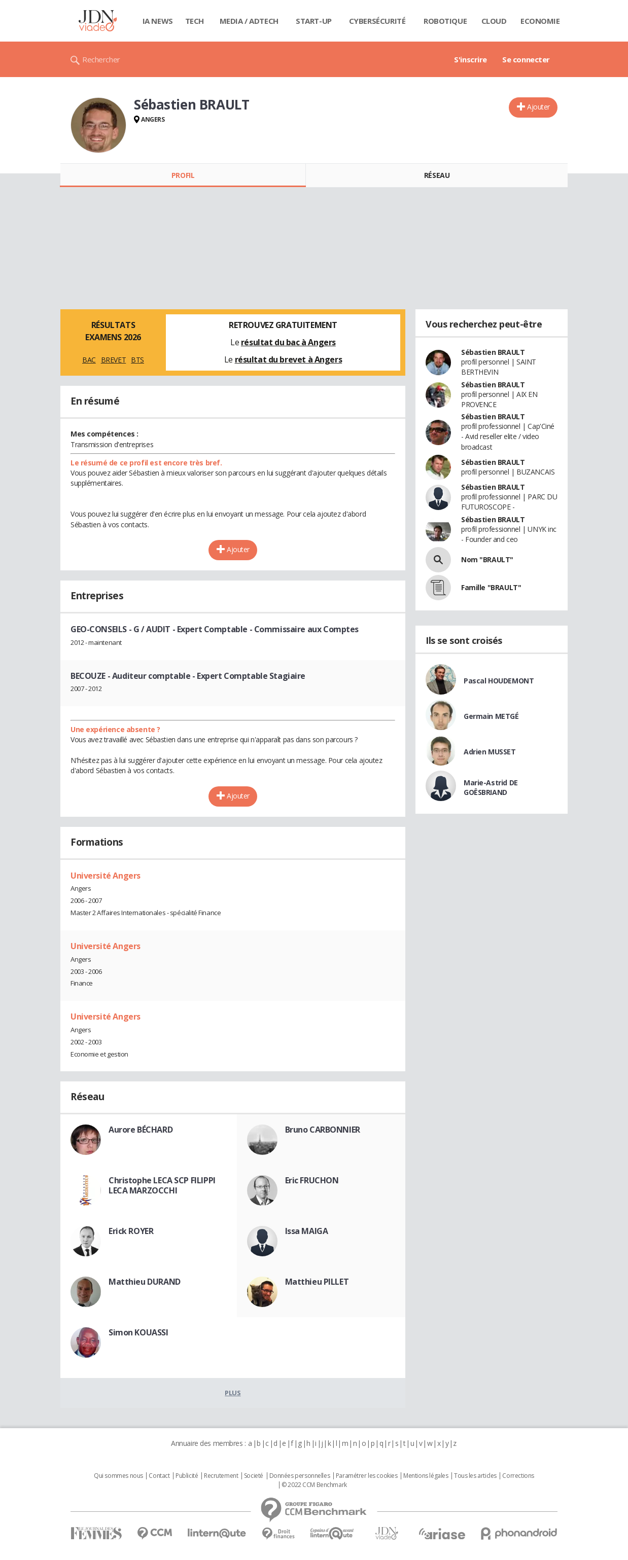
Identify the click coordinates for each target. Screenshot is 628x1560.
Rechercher (101, 59)
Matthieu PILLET (317, 1281)
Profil (182, 175)
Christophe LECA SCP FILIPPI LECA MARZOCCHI (162, 1185)
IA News (158, 21)
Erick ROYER (131, 1231)
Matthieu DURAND (145, 1281)
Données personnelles (299, 1475)
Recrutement (221, 1475)
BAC (89, 360)
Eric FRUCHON (312, 1180)
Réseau (436, 175)
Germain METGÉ (491, 716)
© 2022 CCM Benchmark (314, 1485)
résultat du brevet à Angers (288, 359)
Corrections (518, 1475)
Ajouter (538, 107)
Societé (253, 1475)
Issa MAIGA (306, 1231)
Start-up (314, 21)
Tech (194, 21)
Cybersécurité (377, 21)
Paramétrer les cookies (367, 1475)
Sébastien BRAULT (493, 352)
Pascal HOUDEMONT (499, 680)
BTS (137, 360)
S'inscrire (470, 59)
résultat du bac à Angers (288, 342)
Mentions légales (425, 1475)
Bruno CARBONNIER (322, 1129)
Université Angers (106, 875)
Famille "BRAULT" (491, 587)
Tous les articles (475, 1475)
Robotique (445, 21)
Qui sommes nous (118, 1475)
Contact (159, 1475)
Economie (540, 21)
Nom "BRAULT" (487, 559)
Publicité (187, 1475)
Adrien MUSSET (490, 751)
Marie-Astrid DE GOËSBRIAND (491, 787)
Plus (232, 1392)
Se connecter (526, 59)
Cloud (494, 21)
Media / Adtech (249, 21)
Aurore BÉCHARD (140, 1129)
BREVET (113, 360)
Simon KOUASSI (138, 1332)
